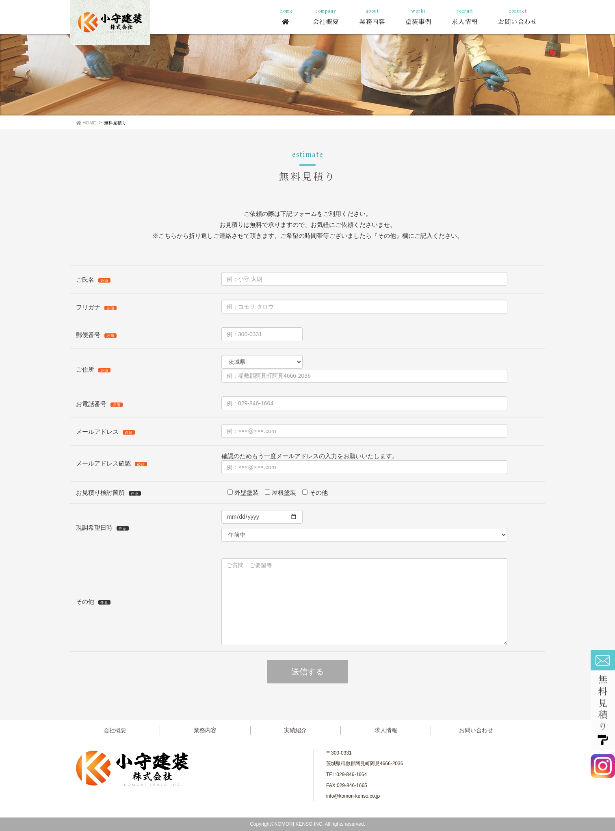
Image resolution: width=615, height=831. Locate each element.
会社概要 (115, 730)
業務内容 (205, 730)
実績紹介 (295, 730)
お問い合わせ (476, 730)
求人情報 (386, 730)
